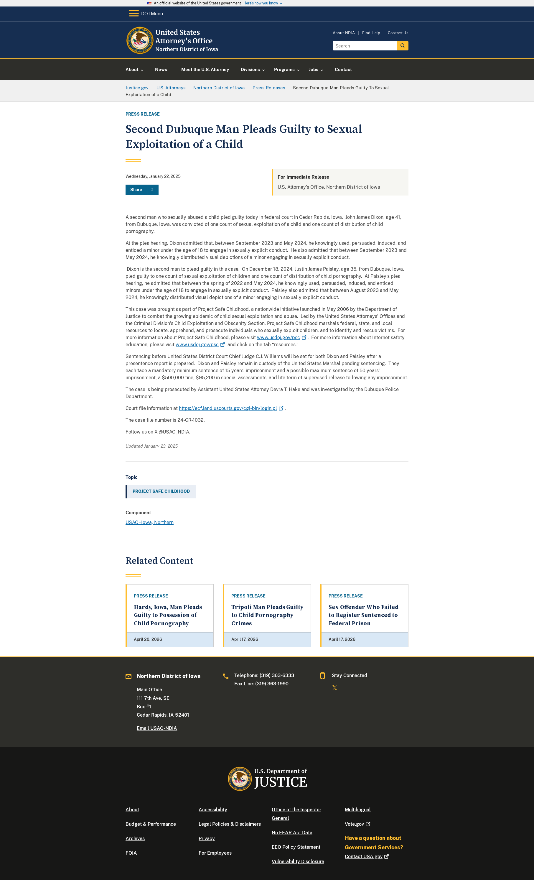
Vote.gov (358, 824)
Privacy (207, 838)
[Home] (173, 51)
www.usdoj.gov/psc (282, 337)
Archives (135, 838)
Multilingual (358, 809)
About (132, 809)
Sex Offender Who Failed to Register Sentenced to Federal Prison (363, 615)
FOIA (131, 853)
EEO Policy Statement (296, 847)
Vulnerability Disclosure (298, 861)
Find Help (371, 33)
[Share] (142, 190)
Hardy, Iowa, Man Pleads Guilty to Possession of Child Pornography (168, 615)
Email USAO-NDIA (157, 728)
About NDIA (344, 33)
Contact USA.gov (367, 856)
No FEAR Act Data (292, 832)
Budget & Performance (151, 824)
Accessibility (213, 809)
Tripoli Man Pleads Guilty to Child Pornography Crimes (267, 615)
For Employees (215, 853)
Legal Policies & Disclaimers (230, 824)
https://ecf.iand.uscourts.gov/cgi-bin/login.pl (232, 408)
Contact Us (398, 33)
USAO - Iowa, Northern (150, 522)
